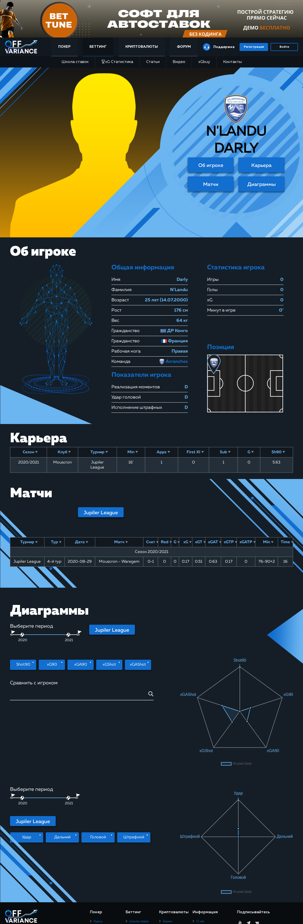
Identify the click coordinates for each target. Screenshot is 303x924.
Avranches (173, 361)
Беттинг (98, 46)
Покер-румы (102, 816)
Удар (26, 770)
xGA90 (80, 665)
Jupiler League (101, 512)
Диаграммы (261, 184)
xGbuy (204, 62)
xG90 (52, 665)
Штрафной (133, 770)
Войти (284, 46)
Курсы (98, 810)
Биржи (167, 810)
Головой (98, 770)
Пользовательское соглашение (209, 824)
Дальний (62, 770)
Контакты (232, 62)
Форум (184, 46)
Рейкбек (99, 822)
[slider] (68, 635)
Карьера (261, 165)
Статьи (153, 62)
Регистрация (254, 46)
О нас (200, 810)
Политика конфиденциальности (211, 834)
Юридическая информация (215, 842)
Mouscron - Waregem (119, 562)
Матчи (210, 184)
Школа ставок (75, 62)
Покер (64, 46)
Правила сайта (206, 816)
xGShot (109, 665)
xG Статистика (117, 62)
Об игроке (210, 165)
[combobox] (82, 695)
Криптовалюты (141, 46)
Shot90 (23, 665)
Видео (179, 62)
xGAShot (138, 665)
